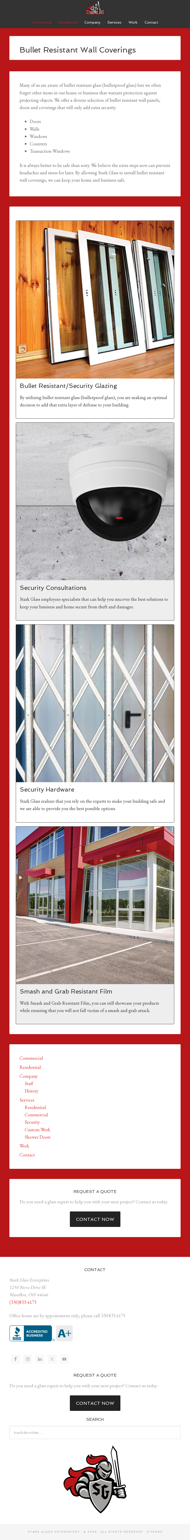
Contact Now (95, 1219)
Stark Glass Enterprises (95, 7)
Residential (30, 1067)
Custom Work (37, 1130)
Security (32, 1122)
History (31, 1091)
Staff (29, 1083)
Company (29, 1076)
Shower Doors (38, 1137)
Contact (27, 1155)
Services (27, 1100)
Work (24, 1146)
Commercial (31, 1058)
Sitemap (155, 1531)
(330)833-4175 (23, 1302)
